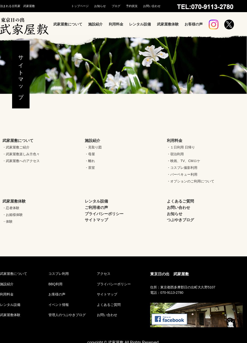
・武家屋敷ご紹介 (16, 147)
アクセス (103, 274)
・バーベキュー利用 (182, 174)
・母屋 (90, 154)
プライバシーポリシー (104, 214)
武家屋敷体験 (168, 24)
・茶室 (90, 168)
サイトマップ (96, 220)
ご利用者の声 (96, 207)
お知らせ (100, 6)
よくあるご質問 (180, 201)
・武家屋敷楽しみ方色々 (21, 154)
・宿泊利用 (175, 154)
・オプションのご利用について (190, 181)
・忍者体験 (10, 208)
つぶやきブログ (180, 220)
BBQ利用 (55, 284)
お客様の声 (194, 24)
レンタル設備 (140, 24)
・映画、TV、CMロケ (183, 161)
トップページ (80, 6)
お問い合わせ (152, 6)
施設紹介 (95, 24)
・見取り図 (93, 147)
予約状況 (132, 6)
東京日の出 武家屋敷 (169, 274)
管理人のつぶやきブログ (67, 315)
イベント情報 (58, 305)
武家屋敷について (67, 24)
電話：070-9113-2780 (166, 292)
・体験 (7, 221)
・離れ (90, 161)
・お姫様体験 (12, 215)
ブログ (116, 6)
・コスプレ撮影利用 (182, 168)
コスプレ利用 (58, 274)
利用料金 (116, 24)
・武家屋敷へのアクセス (21, 161)
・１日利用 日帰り (181, 147)
